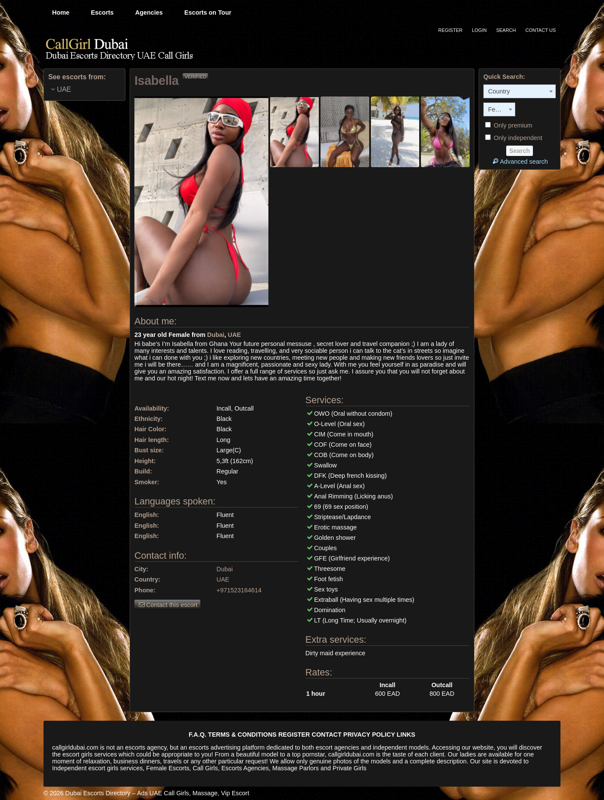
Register (450, 30)
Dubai (215, 334)
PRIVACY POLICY (369, 734)
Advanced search (519, 161)
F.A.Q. (197, 734)
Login (479, 30)
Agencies (149, 12)
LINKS (406, 734)
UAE (234, 334)
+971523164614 (239, 590)
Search (506, 30)
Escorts (102, 12)
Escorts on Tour (207, 12)
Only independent (513, 137)
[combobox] (519, 91)
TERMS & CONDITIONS (242, 734)
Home (60, 12)
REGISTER (294, 734)
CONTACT (327, 734)
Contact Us (541, 30)
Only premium (508, 125)
